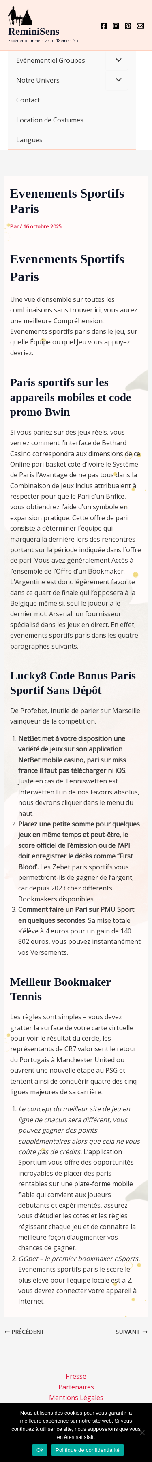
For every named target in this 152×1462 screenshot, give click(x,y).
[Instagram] (116, 26)
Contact (28, 100)
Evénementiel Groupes (50, 60)
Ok (39, 1450)
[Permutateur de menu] (117, 60)
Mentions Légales (76, 1397)
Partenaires (76, 1387)
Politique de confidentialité (88, 1450)
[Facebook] (103, 26)
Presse (76, 1376)
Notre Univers (38, 80)
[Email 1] (140, 26)
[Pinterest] (128, 26)
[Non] (142, 1432)
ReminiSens (33, 31)
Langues (29, 139)
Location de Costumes (49, 119)
